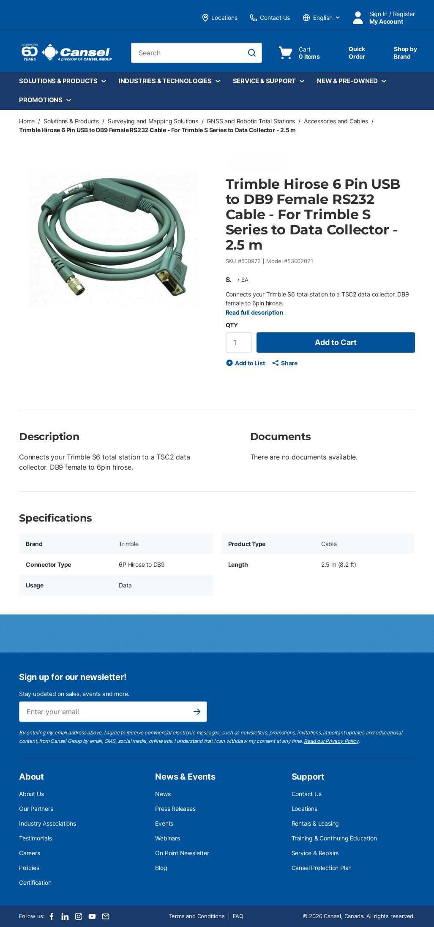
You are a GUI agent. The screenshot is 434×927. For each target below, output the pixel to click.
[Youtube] (92, 916)
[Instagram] (78, 916)
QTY (232, 325)
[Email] (105, 916)
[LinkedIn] (65, 916)
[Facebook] (51, 916)
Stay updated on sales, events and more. (74, 693)
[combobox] (196, 53)
